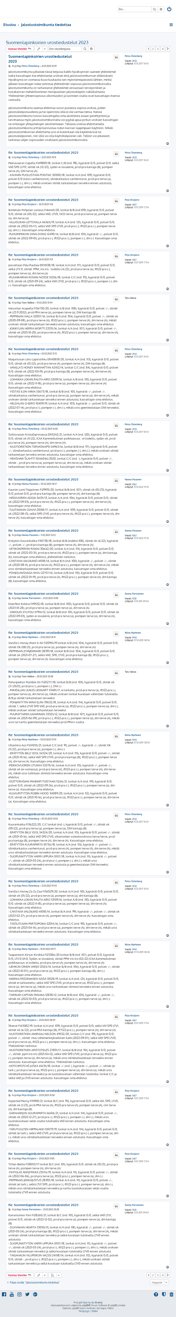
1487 (134, 204)
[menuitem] (170, 10)
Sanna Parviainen (134, 593)
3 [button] (158, 49)
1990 (134, 637)
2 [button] (153, 49)
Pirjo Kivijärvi (132, 199)
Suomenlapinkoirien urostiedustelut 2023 (47, 42)
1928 (134, 598)
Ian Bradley (97, 1302)
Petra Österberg (133, 56)
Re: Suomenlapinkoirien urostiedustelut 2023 (43, 153)
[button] (168, 48)
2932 (134, 61)
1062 (134, 484)
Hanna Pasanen (133, 479)
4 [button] (163, 49)
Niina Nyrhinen (133, 632)
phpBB (85, 1305)
